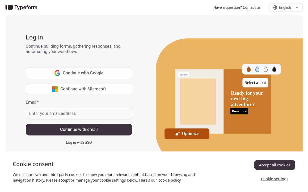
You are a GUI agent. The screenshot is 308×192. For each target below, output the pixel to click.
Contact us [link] (252, 7)
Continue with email (79, 129)
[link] (21, 7)
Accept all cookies (274, 164)
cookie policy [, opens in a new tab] (169, 180)
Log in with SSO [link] (79, 142)
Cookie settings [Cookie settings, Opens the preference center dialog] (274, 178)
